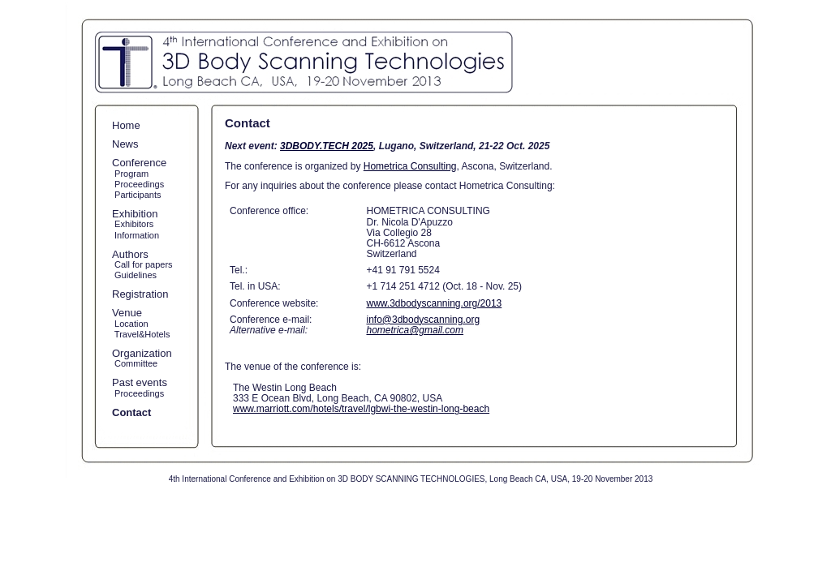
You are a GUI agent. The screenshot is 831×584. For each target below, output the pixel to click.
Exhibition (134, 213)
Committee (134, 363)
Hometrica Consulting (410, 166)
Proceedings (138, 184)
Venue (127, 312)
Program (130, 173)
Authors (130, 254)
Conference (139, 162)
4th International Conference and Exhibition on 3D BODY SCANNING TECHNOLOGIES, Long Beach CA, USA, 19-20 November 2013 (411, 478)
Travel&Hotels (141, 334)
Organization (142, 353)
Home (126, 125)
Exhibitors (132, 224)
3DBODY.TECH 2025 (326, 146)
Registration (140, 294)
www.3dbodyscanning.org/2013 (434, 303)
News (125, 144)
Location (130, 323)
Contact (131, 412)
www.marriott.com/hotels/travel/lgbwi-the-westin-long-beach (361, 408)
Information (135, 235)
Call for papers (142, 264)
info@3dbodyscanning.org (423, 319)
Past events (139, 382)
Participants (136, 195)
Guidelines (134, 275)
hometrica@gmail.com (414, 330)
